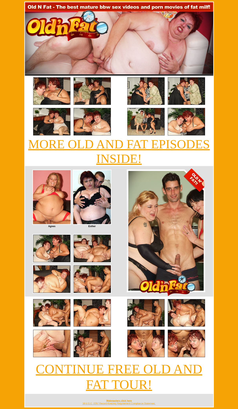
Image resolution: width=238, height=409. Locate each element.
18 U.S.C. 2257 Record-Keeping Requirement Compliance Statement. (118, 403)
